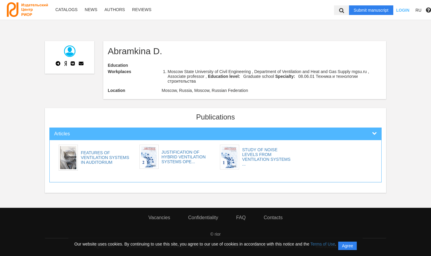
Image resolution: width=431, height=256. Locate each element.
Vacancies (159, 217)
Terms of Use (322, 244)
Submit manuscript (371, 10)
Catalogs (66, 9)
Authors (114, 9)
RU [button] (418, 10)
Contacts (273, 217)
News (91, 9)
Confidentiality (203, 217)
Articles (62, 133)
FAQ (241, 217)
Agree (347, 245)
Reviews (141, 9)
